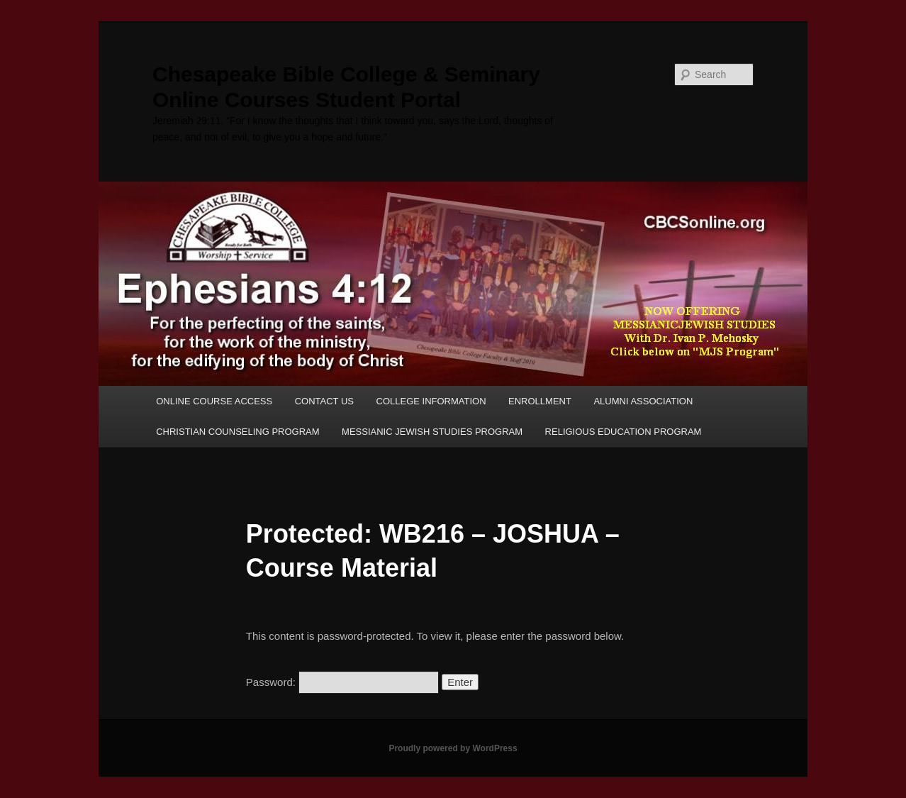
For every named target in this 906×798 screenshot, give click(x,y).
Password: (342, 682)
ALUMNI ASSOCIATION (643, 401)
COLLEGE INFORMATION (431, 401)
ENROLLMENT (539, 401)
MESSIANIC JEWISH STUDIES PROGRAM (432, 431)
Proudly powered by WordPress (452, 748)
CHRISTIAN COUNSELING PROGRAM (237, 431)
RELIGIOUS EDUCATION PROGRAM (623, 431)
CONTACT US (324, 401)
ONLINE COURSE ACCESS (214, 401)
